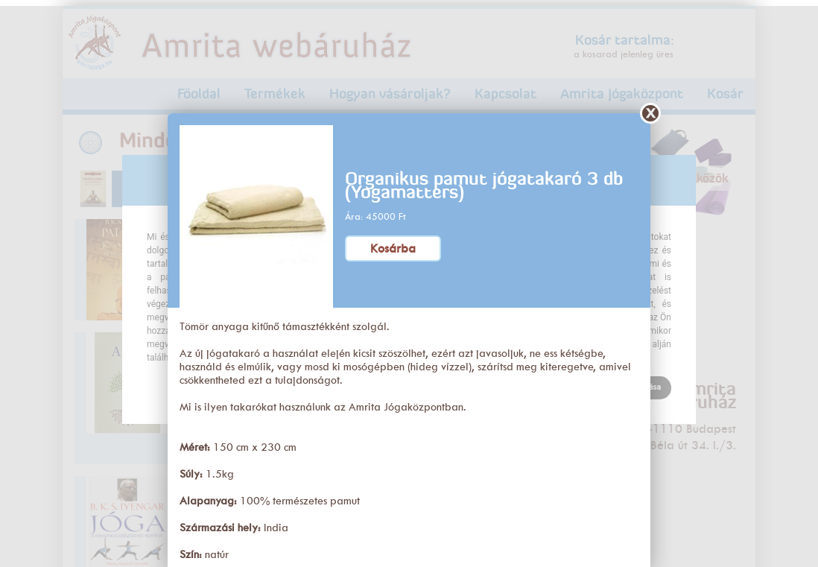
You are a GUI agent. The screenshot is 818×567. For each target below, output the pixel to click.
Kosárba (393, 242)
